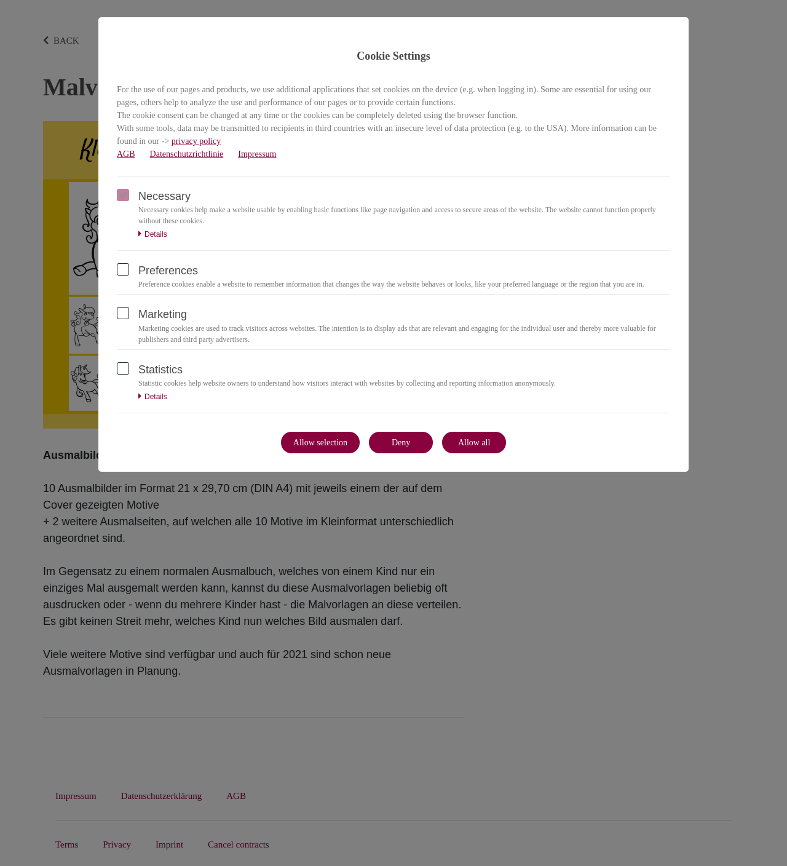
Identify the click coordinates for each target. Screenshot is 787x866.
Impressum (257, 154)
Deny (401, 442)
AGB (126, 154)
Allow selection (320, 442)
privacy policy (196, 141)
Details (152, 234)
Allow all (474, 442)
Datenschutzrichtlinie (187, 154)
